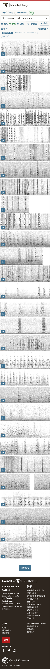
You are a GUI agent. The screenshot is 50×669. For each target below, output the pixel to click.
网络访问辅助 (32, 626)
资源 (29, 587)
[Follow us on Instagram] (14, 650)
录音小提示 (31, 593)
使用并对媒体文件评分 (36, 596)
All (31, 13)
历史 (4, 628)
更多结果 (25, 568)
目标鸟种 (31, 602)
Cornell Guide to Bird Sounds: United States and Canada (11, 596)
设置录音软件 (32, 610)
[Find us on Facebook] (3, 650)
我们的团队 (6, 630)
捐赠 (6, 640)
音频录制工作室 (33, 616)
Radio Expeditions (9, 601)
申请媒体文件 (32, 599)
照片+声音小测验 (34, 604)
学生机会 (31, 618)
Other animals (21, 13)
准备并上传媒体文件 (35, 590)
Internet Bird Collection (11, 604)
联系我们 (6, 633)
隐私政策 (31, 629)
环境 (11, 13)
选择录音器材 (32, 613)
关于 (4, 624)
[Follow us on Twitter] (9, 650)
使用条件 (31, 632)
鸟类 (4, 13)
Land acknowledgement (36, 623)
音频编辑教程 (32, 607)
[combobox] (25, 18)
